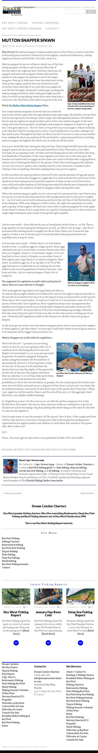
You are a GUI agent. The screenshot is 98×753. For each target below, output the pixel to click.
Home (5, 725)
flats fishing (63, 467)
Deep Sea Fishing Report (80, 613)
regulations (59, 449)
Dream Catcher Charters (79, 464)
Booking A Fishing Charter (80, 675)
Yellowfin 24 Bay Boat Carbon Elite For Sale (13, 705)
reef (48, 449)
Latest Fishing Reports (49, 584)
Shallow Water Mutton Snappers (27, 105)
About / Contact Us (76, 672)
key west (19, 449)
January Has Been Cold (48, 613)
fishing (8, 449)
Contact (52, 28)
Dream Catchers (10, 664)
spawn (72, 449)
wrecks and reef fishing (31, 471)
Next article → (88, 493)
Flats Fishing (8, 554)
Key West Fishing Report (16, 613)
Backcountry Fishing (12, 545)
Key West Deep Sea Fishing (80, 694)
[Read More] (48, 634)
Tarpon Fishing (10, 551)
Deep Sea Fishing (11, 558)
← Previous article (12, 493)
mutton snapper (35, 449)
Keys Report (8, 674)
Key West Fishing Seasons (22, 28)
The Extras (43, 46)
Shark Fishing (9, 561)
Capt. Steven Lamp (26, 46)
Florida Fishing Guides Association (44, 480)
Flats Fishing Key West (13, 683)
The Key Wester (10, 667)
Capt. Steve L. (9, 677)
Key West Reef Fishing (13, 548)
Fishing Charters (45, 22)
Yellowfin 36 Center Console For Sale (12, 711)
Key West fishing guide (40, 467)
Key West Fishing (15, 22)
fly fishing (54, 471)
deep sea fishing (78, 467)
